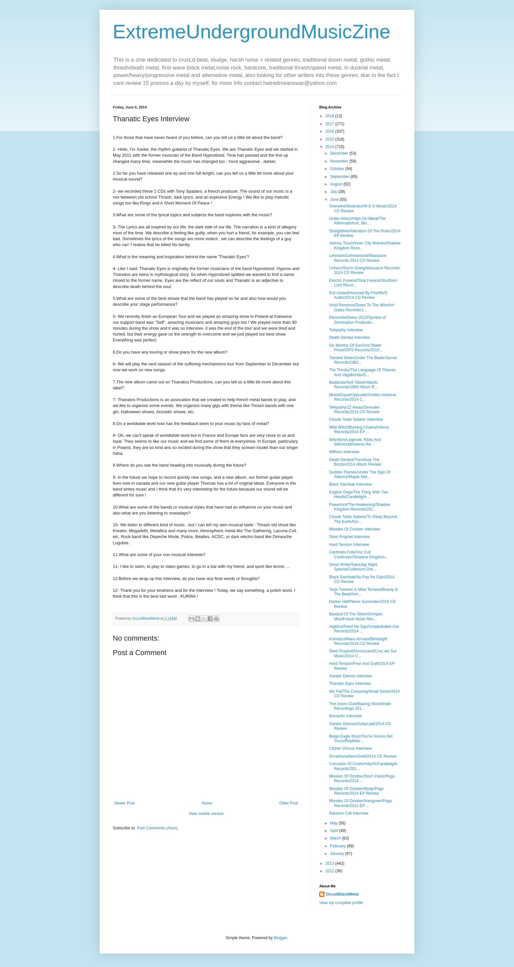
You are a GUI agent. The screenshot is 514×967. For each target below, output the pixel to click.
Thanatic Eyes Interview (350, 683)
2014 (330, 147)
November (339, 161)
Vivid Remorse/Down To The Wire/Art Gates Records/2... (361, 307)
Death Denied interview (349, 337)
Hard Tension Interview (349, 544)
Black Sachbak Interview (350, 484)
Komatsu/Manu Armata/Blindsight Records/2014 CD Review (358, 641)
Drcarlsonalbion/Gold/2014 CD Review (362, 756)
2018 (330, 116)
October (337, 168)
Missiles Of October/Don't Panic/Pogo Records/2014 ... (362, 778)
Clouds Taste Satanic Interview (356, 419)
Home (207, 803)
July (334, 191)
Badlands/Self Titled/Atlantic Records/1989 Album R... (353, 384)
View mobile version (206, 813)
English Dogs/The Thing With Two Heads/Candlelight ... (358, 494)
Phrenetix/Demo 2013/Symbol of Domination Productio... (357, 319)
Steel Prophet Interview (349, 536)
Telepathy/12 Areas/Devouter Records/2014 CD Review (354, 409)
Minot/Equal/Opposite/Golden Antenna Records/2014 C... (362, 397)
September (340, 176)
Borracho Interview (345, 716)
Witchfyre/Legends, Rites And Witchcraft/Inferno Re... (355, 442)
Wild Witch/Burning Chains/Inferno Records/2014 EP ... (359, 429)
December (339, 153)
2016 (330, 131)
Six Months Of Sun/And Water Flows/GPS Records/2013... (356, 347)
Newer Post (124, 803)
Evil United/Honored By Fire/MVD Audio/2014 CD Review (358, 295)
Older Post (288, 803)
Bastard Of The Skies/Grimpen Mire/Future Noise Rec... (356, 616)
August (337, 184)
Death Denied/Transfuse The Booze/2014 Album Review (355, 462)
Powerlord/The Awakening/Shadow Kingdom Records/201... (359, 507)
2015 (330, 139)
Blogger (280, 938)
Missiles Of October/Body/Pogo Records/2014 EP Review (356, 791)
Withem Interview (344, 452)
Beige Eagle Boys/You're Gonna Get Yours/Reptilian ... (360, 738)
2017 (330, 124)
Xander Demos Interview (350, 676)
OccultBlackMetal (342, 894)
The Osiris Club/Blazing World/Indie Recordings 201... (360, 706)
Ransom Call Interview (348, 813)
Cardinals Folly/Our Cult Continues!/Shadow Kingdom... (358, 554)
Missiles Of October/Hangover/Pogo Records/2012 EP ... (360, 803)
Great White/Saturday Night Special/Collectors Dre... (353, 566)
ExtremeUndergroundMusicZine (251, 32)
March (336, 838)
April (334, 830)
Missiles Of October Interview (354, 529)
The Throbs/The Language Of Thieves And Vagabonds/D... (362, 372)
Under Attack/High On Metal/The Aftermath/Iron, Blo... (357, 220)
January (337, 853)
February (338, 846)
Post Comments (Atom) (157, 828)
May (334, 823)
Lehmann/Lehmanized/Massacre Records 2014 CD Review (357, 257)
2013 (330, 863)
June (335, 199)
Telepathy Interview (346, 330)
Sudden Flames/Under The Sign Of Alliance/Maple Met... (359, 474)
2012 (330, 871)
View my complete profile (341, 902)
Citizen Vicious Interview (350, 748)
